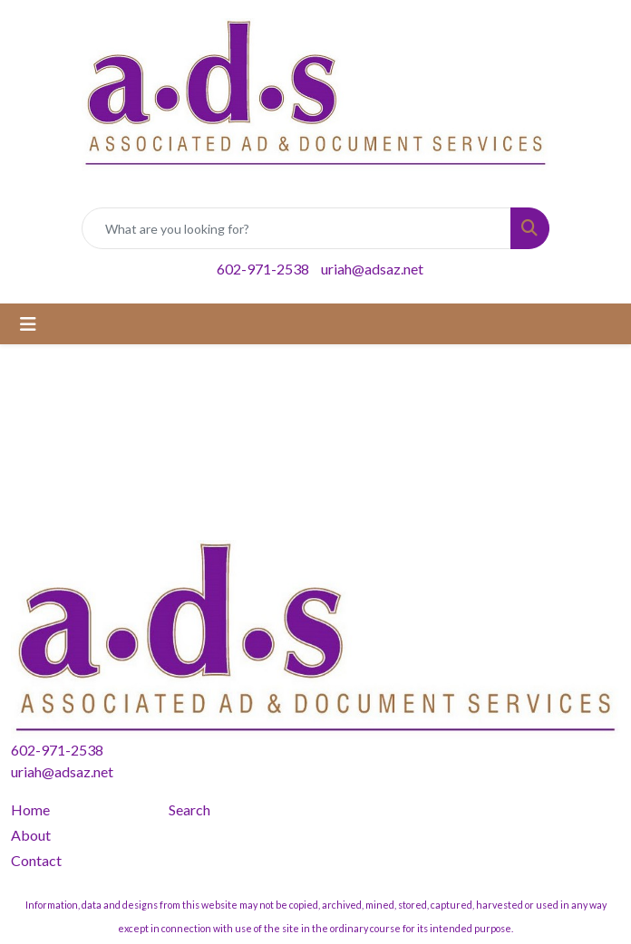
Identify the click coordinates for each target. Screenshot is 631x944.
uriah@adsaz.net (372, 268)
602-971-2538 (263, 268)
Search (189, 809)
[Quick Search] (296, 228)
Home (30, 809)
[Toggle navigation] (28, 324)
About (31, 834)
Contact (36, 860)
